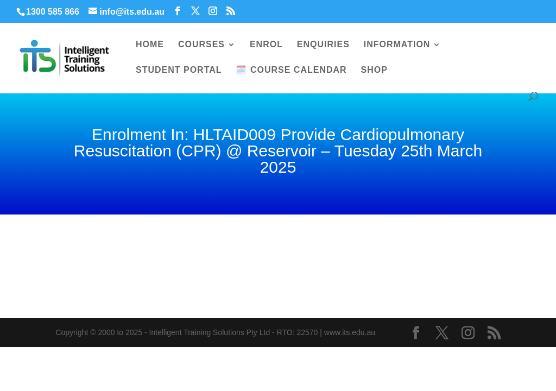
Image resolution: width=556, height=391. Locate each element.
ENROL (266, 45)
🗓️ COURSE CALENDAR (291, 70)
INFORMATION (397, 45)
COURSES (201, 45)
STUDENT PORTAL (179, 70)
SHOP (374, 70)
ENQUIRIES (323, 45)
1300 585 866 (52, 11)
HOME (150, 45)
